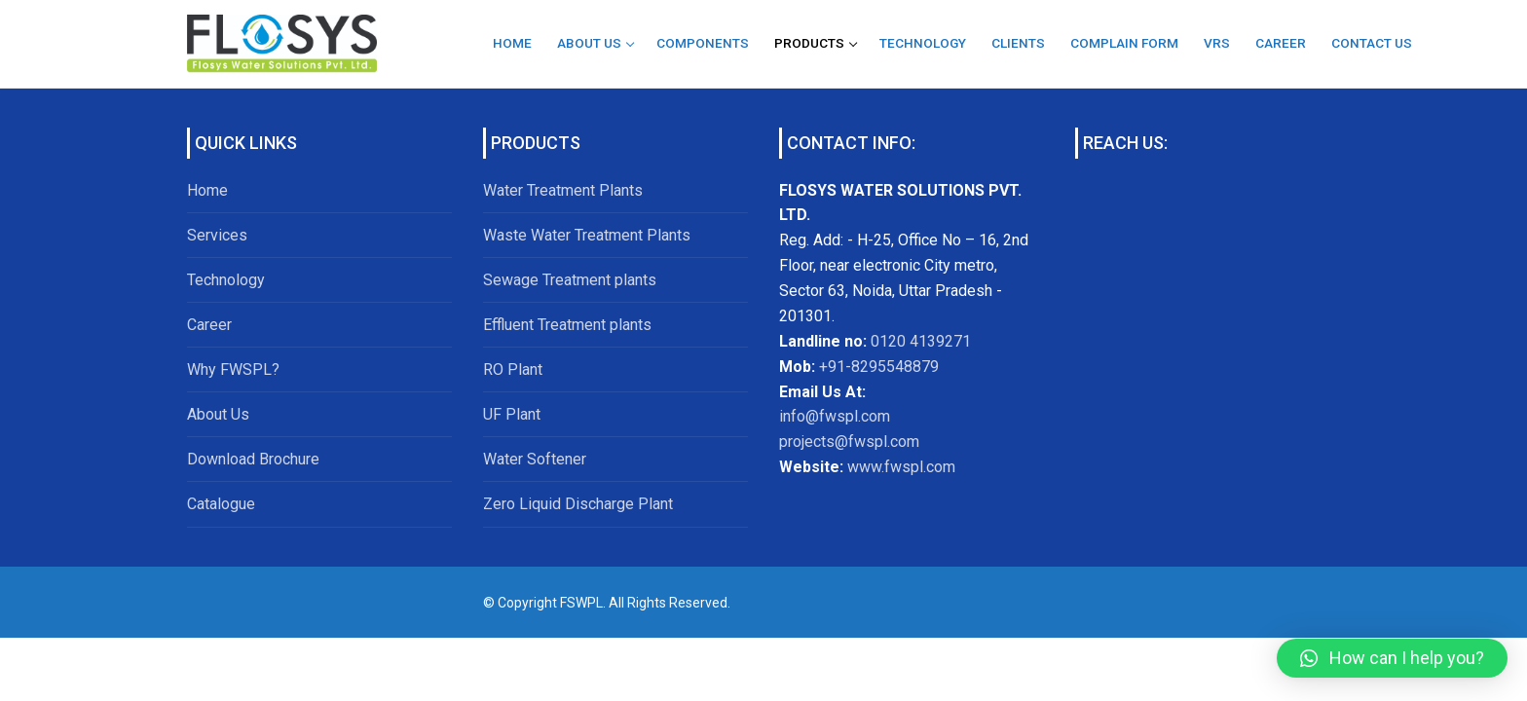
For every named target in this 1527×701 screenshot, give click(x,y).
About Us (218, 414)
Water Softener (534, 459)
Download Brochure (253, 459)
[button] (1392, 658)
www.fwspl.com (901, 467)
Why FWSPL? (233, 369)
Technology (226, 280)
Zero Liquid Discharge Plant (578, 504)
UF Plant (511, 414)
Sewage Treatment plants (569, 280)
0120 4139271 (921, 341)
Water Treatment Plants (563, 190)
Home (207, 190)
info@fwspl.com (834, 416)
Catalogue (221, 504)
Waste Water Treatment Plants (586, 235)
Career (209, 324)
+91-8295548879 (877, 366)
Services (217, 235)
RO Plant (512, 369)
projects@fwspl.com (849, 441)
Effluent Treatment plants (567, 324)
